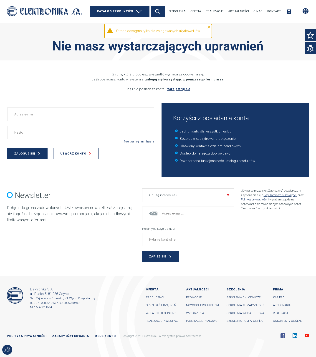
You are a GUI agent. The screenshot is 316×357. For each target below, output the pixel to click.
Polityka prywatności (26, 336)
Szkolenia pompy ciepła (245, 320)
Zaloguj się (24, 153)
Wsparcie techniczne (162, 313)
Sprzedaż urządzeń (161, 305)
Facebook (283, 335)
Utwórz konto (73, 153)
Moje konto (105, 336)
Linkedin (295, 335)
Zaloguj (289, 11)
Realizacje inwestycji (162, 320)
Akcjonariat (282, 305)
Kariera (278, 297)
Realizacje (215, 11)
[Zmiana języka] (305, 11)
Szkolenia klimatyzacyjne (246, 305)
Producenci (155, 297)
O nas (258, 11)
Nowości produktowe (203, 305)
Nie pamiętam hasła (139, 141)
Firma (278, 289)
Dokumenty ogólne (287, 320)
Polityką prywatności (254, 199)
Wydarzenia (195, 313)
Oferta (195, 11)
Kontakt (274, 11)
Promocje (194, 297)
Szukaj (158, 11)
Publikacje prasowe (201, 320)
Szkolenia (177, 11)
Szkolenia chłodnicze (243, 297)
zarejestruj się (178, 89)
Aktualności (238, 11)
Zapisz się (158, 256)
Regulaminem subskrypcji (280, 195)
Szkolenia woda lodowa (245, 313)
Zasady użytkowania (70, 336)
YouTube (307, 335)
